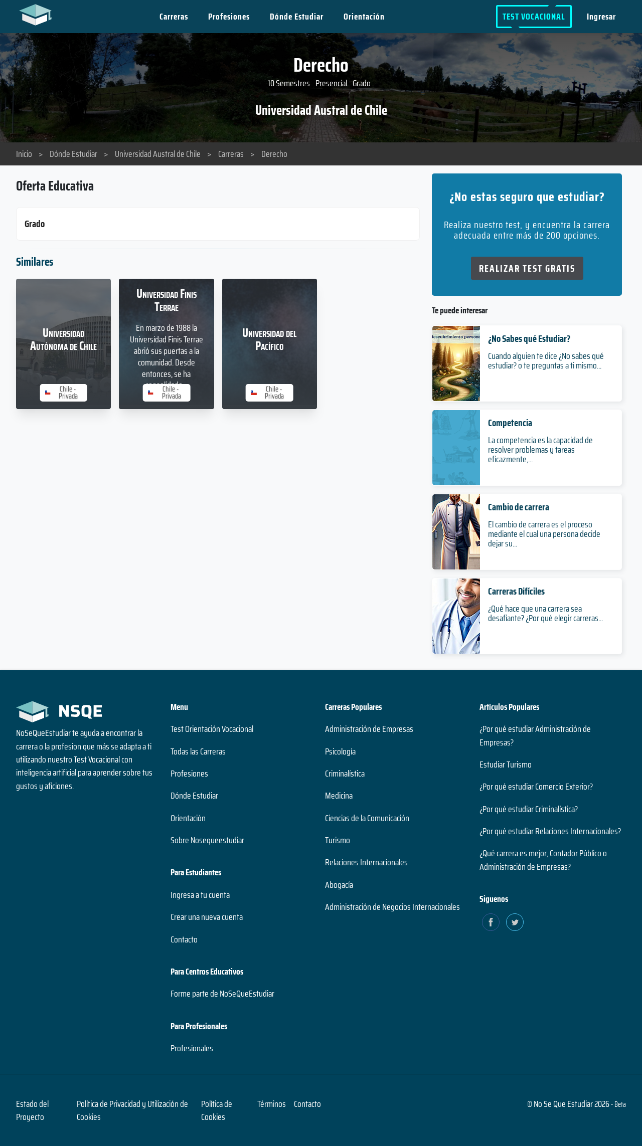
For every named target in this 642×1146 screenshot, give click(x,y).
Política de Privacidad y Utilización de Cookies (132, 1110)
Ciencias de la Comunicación (367, 818)
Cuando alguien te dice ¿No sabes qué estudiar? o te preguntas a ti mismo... (546, 360)
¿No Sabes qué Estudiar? (529, 338)
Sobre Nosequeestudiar (207, 840)
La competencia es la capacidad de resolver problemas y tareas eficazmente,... (540, 449)
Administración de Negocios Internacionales (392, 907)
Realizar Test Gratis (527, 268)
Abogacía (339, 885)
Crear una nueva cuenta (207, 917)
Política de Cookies (216, 1110)
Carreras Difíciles (516, 591)
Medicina (339, 796)
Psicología (340, 751)
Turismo (337, 840)
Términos (271, 1104)
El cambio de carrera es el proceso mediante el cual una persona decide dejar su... (544, 533)
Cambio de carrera (518, 506)
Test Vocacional (534, 17)
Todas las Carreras (198, 751)
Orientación (364, 17)
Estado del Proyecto (32, 1110)
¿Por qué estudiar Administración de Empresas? (535, 735)
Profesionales (192, 1048)
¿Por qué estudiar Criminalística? (528, 809)
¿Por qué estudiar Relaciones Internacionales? (550, 831)
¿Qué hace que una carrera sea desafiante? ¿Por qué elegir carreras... (545, 613)
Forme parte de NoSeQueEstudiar (222, 994)
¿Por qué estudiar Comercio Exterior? (536, 787)
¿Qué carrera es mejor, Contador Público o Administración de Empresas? (543, 859)
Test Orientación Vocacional (212, 729)
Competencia (510, 422)
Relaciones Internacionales (366, 862)
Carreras (174, 17)
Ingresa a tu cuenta (200, 895)
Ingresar (601, 17)
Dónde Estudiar (297, 17)
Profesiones (229, 17)
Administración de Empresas (369, 729)
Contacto (184, 939)
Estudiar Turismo (505, 764)
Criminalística (345, 774)
